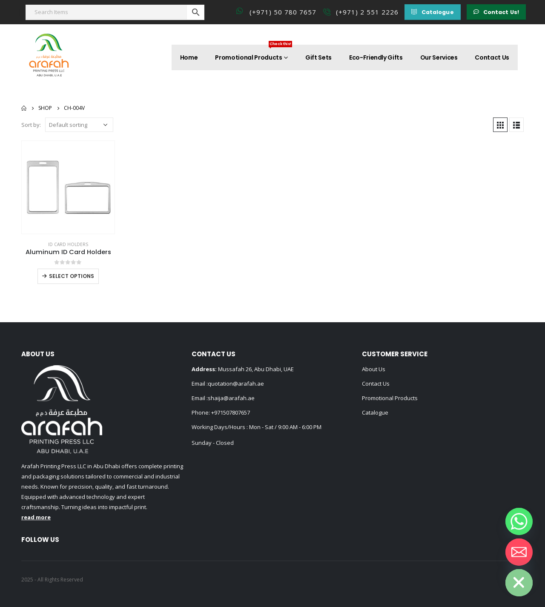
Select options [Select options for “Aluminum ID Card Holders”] (71, 276)
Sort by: (31, 125)
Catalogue (375, 412)
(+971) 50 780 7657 (283, 12)
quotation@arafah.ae (236, 383)
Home (189, 57)
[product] (68, 187)
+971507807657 (230, 412)
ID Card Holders (68, 244)
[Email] (519, 552)
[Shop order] (79, 124)
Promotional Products (253, 53)
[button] (432, 12)
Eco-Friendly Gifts (376, 57)
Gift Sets (318, 57)
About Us (373, 369)
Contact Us (492, 57)
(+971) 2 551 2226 (367, 12)
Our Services (439, 57)
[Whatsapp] (519, 521)
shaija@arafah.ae (231, 398)
